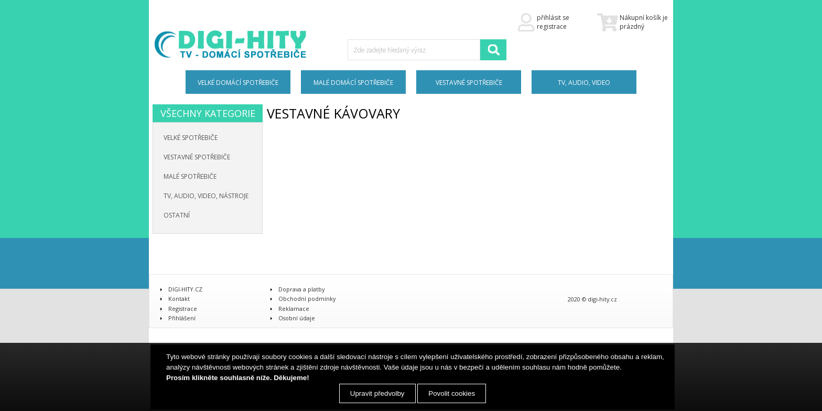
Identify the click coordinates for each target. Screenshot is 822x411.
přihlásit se (553, 17)
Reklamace (293, 308)
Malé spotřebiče (190, 176)
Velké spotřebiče (191, 137)
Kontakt (179, 298)
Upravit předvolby (377, 393)
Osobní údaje (296, 318)
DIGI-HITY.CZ (185, 289)
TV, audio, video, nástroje (206, 195)
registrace (552, 26)
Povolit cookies (451, 393)
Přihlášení (182, 318)
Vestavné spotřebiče (197, 157)
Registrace (182, 308)
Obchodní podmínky (307, 298)
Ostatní (177, 215)
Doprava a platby (301, 289)
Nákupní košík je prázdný (632, 22)
